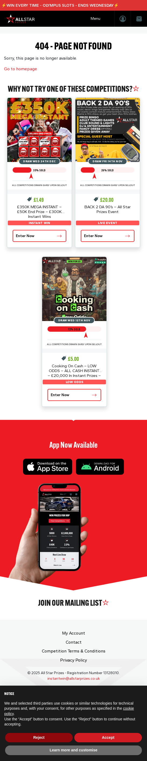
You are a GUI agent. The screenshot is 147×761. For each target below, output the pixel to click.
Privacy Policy (73, 660)
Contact (74, 642)
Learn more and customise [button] (73, 750)
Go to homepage (20, 68)
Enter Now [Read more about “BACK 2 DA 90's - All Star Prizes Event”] (93, 236)
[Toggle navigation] (98, 19)
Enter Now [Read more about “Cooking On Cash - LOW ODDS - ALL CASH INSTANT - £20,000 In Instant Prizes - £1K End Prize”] (60, 395)
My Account (73, 633)
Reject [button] (39, 737)
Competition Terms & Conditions (73, 651)
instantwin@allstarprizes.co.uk (73, 678)
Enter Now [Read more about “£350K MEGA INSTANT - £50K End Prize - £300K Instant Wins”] (25, 236)
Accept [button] (108, 737)
